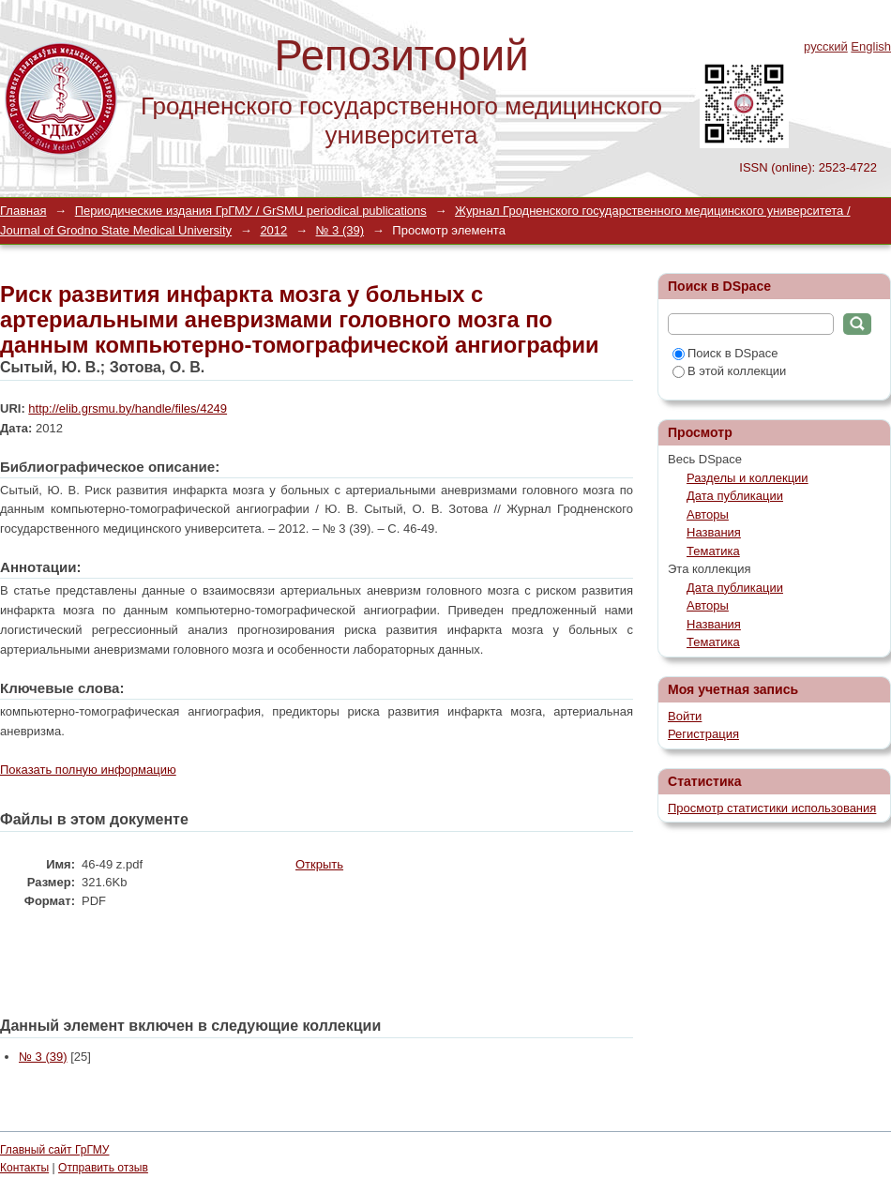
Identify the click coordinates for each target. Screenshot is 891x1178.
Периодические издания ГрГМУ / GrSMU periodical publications (251, 211)
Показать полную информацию (88, 770)
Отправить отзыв (103, 1167)
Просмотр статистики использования (772, 808)
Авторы (708, 514)
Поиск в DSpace (725, 353)
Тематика (713, 551)
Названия (714, 532)
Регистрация (703, 734)
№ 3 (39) (340, 230)
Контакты (24, 1167)
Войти (685, 716)
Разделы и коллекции (747, 478)
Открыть (319, 864)
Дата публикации (735, 496)
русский (826, 46)
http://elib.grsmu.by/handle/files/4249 (127, 408)
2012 (273, 230)
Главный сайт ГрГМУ (54, 1149)
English (871, 46)
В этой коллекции (729, 371)
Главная (23, 211)
